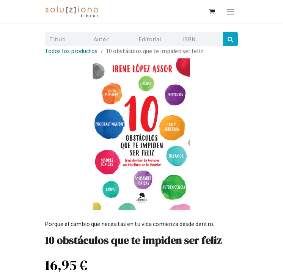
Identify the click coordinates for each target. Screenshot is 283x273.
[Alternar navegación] (230, 11)
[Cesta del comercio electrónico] (211, 11)
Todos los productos (71, 51)
